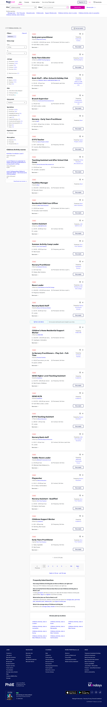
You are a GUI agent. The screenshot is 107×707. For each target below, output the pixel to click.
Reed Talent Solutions (43, 205)
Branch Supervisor (40, 99)
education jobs (40, 601)
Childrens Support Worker (43, 519)
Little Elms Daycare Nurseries (45, 439)
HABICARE (40, 335)
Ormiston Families (41, 357)
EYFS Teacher (38, 139)
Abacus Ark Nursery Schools (44, 308)
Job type (9, 59)
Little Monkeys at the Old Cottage (46, 287)
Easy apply (78, 47)
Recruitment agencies (31, 659)
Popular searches (10, 665)
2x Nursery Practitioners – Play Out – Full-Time (50, 354)
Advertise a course (50, 670)
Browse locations (10, 663)
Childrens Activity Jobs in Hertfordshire (57, 637)
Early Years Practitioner (42, 540)
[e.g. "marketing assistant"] (23, 7)
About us (67, 653)
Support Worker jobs (51, 13)
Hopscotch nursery (41, 39)
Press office (68, 657)
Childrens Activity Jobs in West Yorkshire (57, 632)
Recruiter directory (11, 657)
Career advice (9, 667)
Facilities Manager (40, 183)
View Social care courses (20, 181)
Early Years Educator (41, 58)
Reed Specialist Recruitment (92, 659)
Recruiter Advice (30, 661)
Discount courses (49, 661)
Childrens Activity (14, 28)
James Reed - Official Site (91, 665)
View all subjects (49, 659)
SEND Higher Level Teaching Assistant (49, 376)
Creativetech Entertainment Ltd (46, 100)
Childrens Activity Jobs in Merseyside (57, 627)
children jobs (48, 601)
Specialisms (10, 107)
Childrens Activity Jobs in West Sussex (75, 627)
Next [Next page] (77, 567)
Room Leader (38, 285)
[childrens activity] (11, 36)
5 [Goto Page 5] (61, 566)
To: (7, 50)
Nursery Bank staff (40, 437)
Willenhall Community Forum (44, 460)
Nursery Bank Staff (40, 306)
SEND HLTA (37, 396)
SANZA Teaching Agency (44, 60)
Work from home (10, 659)
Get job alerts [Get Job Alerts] (78, 28)
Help (7, 674)
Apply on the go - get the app (57, 573)
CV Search (28, 657)
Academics (39, 378)
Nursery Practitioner (41, 265)
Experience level (11, 130)
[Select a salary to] (17, 53)
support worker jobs (60, 601)
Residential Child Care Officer (45, 203)
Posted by (10, 77)
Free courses (48, 663)
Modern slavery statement (71, 661)
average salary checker (48, 606)
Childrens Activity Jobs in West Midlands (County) (39, 637)
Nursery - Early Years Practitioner (47, 119)
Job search (9, 655)
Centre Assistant (39, 224)
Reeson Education (42, 419)
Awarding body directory (51, 665)
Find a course (48, 657)
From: (8, 44)
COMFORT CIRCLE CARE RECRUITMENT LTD (49, 80)
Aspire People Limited (43, 141)
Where (40, 7)
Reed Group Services (90, 657)
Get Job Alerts (39, 322)
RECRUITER (29, 650)
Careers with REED (89, 663)
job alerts (40, 592)
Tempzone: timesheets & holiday (93, 653)
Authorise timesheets (90, 655)
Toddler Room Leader (41, 458)
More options (11, 137)
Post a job (28, 655)
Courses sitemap (49, 672)
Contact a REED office (11, 676)
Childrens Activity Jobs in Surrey (15, 15)
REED (86, 650)
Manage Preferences (77, 698)
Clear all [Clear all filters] (24, 33)
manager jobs (70, 599)
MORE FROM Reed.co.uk (72, 650)
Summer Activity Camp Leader (45, 244)
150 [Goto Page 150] (71, 566)
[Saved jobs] (97, 2)
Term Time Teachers (42, 246)
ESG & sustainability (90, 672)
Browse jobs (91, 7)
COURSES (48, 650)
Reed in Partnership (90, 661)
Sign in (42, 594)
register (48, 594)
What (7, 7)
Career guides (48, 667)
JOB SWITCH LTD (42, 226)
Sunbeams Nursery (42, 267)
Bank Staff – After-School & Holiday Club (50, 78)
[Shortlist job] (80, 34)
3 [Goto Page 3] (52, 566)
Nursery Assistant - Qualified (45, 499)
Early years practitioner (42, 37)
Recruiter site (29, 653)
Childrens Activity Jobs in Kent (75, 622)
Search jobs (77, 7)
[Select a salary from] (17, 47)
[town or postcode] (56, 7)
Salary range (10, 41)
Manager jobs (11, 13)
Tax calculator (9, 670)
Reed (37, 121)
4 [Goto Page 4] (57, 566)
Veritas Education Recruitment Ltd (45, 164)
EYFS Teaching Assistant (43, 417)
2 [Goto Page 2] (48, 566)
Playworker (37, 478)
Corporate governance (70, 659)
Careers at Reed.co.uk (70, 655)
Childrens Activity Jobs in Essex (57, 622)
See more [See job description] (35, 47)
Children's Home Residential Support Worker (48, 331)
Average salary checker (12, 672)
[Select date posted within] (17, 102)
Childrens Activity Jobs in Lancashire (89, 13)
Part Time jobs (21, 13)
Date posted (10, 99)
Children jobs (40, 13)
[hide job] (83, 34)
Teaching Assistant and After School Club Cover (50, 161)
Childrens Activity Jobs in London (67, 13)
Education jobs (30, 13)
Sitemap (8, 678)
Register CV (82, 2)
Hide (8, 88)
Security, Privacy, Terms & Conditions (92, 698)
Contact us (9, 653)
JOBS (8, 650)
